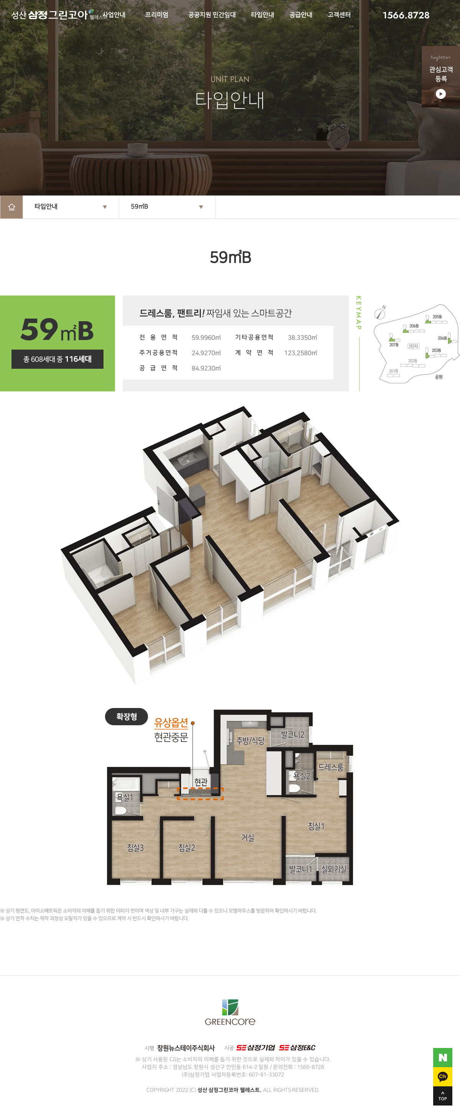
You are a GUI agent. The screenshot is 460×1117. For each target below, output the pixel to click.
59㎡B (139, 207)
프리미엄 (156, 15)
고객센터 (339, 15)
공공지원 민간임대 (212, 15)
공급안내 (300, 15)
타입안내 (262, 15)
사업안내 (113, 15)
